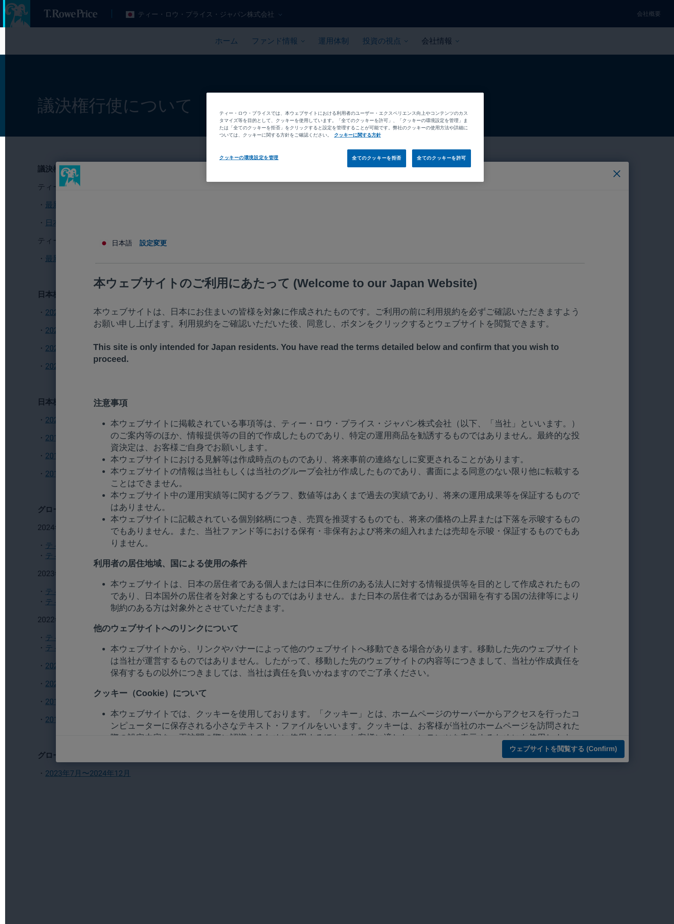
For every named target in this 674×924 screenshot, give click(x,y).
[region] (340, 137)
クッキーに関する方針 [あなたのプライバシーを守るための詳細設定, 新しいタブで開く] (352, 135)
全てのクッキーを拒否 (371, 158)
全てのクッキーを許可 (436, 158)
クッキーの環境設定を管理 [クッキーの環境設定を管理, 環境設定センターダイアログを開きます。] (243, 157)
